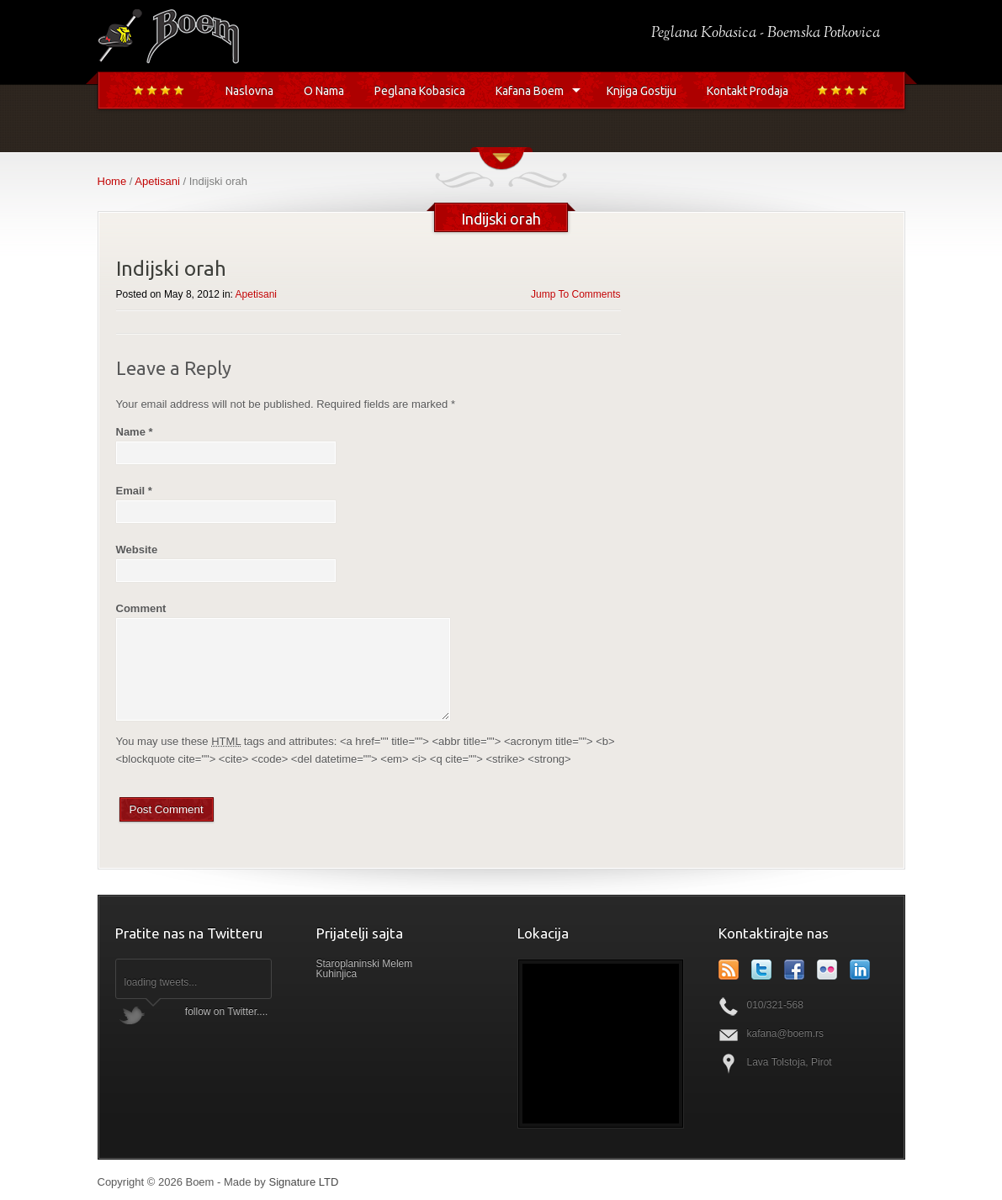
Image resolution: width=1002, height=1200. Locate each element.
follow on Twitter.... (226, 1012)
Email (134, 490)
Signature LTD (303, 1182)
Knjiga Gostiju (641, 91)
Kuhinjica (337, 974)
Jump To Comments (575, 294)
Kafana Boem (530, 91)
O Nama (324, 91)
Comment (141, 608)
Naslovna (249, 91)
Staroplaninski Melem (364, 964)
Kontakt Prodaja (747, 91)
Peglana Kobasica (419, 91)
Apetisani (157, 181)
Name (134, 431)
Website (137, 549)
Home (112, 181)
